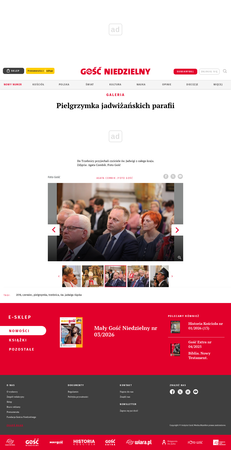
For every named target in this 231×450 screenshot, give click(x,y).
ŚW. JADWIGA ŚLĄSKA (71, 295)
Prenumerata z (40, 71)
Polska (64, 84)
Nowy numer (13, 84)
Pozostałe (17, 349)
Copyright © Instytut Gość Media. (185, 425)
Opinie (166, 84)
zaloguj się (209, 71)
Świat (90, 84)
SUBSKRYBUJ (185, 71)
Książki (17, 340)
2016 (18, 295)
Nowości (17, 331)
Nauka (141, 84)
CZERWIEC (27, 295)
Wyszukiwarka (224, 71)
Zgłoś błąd (15, 425)
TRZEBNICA (54, 295)
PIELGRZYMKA (40, 295)
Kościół (38, 84)
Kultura (115, 84)
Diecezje (192, 84)
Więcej (218, 84)
